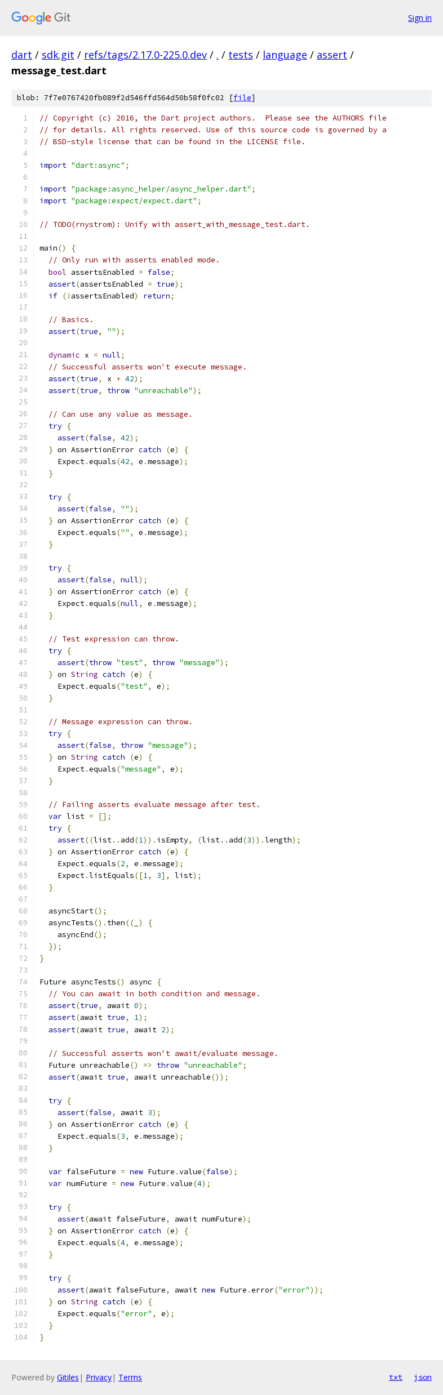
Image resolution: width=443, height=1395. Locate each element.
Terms (130, 1377)
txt (395, 1377)
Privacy (99, 1377)
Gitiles (68, 1377)
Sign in (420, 17)
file (242, 97)
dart (21, 54)
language (285, 54)
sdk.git (58, 54)
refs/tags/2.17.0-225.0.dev (145, 54)
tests (240, 54)
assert (332, 54)
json (423, 1377)
